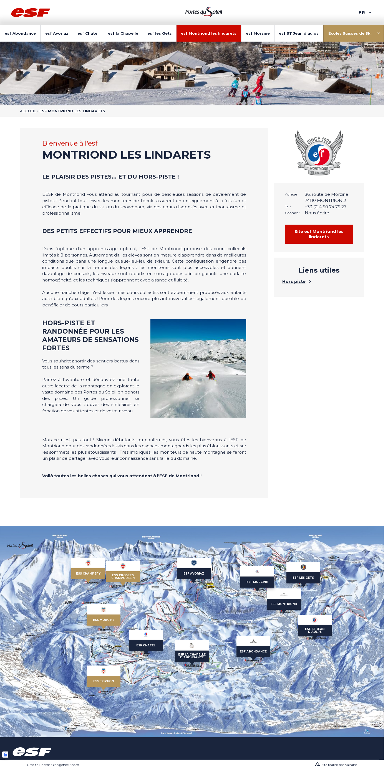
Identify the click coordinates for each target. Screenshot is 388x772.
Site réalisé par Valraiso (339, 765)
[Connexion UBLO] (5, 754)
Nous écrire (317, 212)
